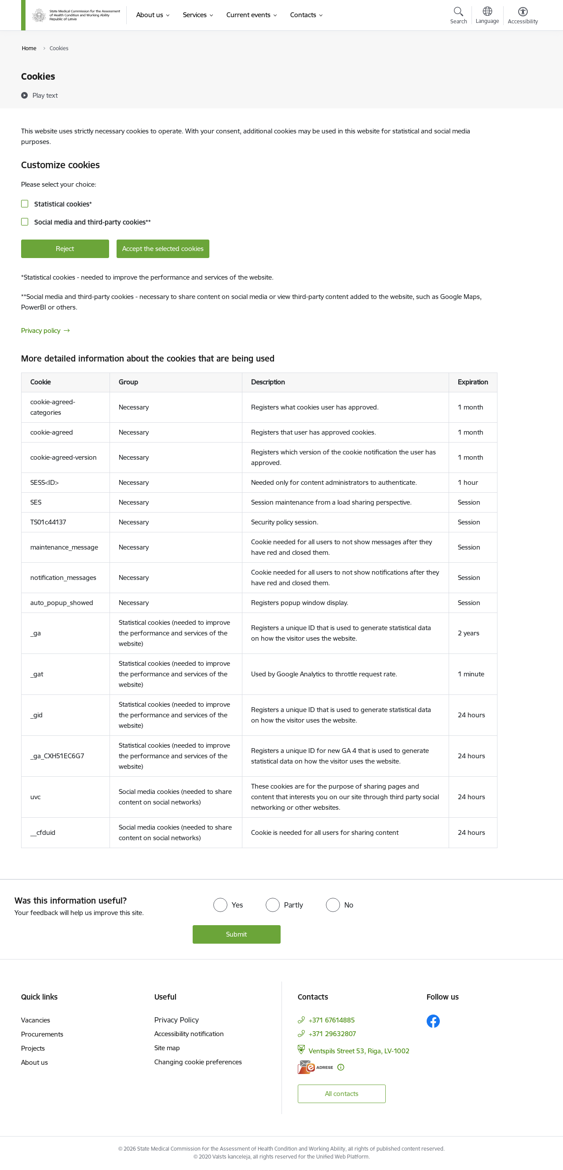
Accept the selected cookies (163, 248)
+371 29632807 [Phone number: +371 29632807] (332, 1034)
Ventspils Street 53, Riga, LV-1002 (359, 1051)
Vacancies (35, 1020)
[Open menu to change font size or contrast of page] (523, 16)
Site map (167, 1048)
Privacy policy (40, 330)
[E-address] (315, 1067)
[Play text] (45, 95)
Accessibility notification (189, 1034)
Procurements (42, 1034)
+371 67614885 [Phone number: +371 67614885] (332, 1020)
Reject (65, 248)
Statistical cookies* (62, 204)
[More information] (340, 1067)
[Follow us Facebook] (433, 1021)
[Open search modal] (459, 16)
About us (34, 1062)
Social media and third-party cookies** (92, 222)
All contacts (341, 1093)
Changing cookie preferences (198, 1062)
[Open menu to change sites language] (488, 16)
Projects (33, 1048)
